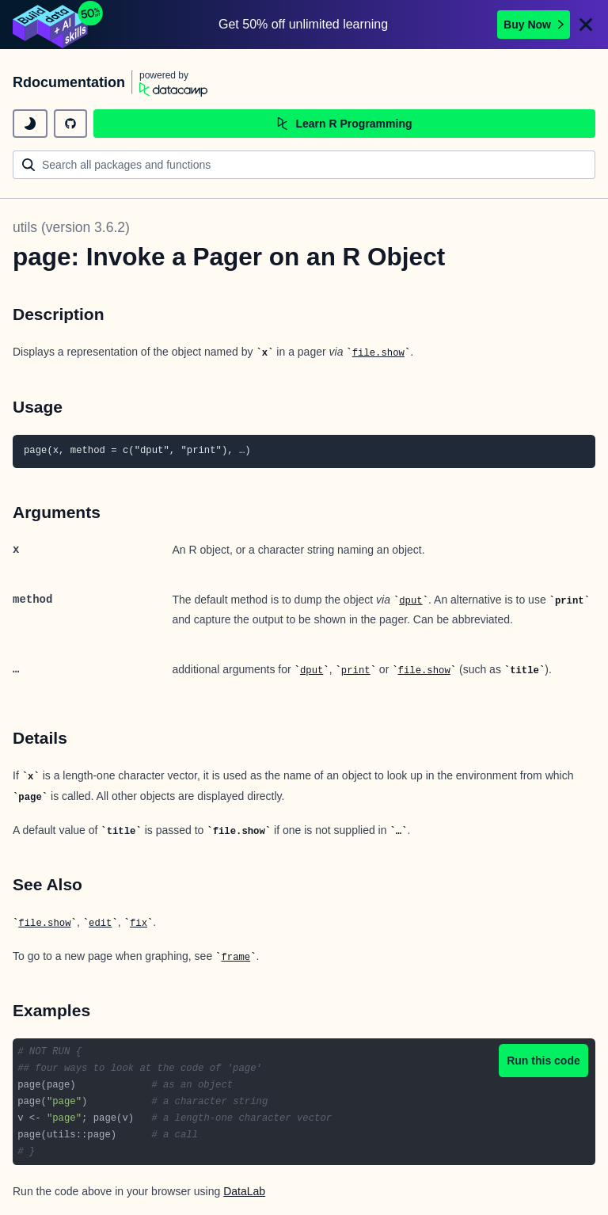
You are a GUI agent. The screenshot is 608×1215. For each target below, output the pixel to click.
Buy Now (534, 24)
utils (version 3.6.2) (71, 227)
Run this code (543, 1060)
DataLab (244, 1191)
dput (410, 601)
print (355, 670)
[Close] (586, 24)
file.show (378, 353)
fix (138, 923)
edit (100, 923)
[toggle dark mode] (30, 123)
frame (235, 957)
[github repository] (70, 123)
